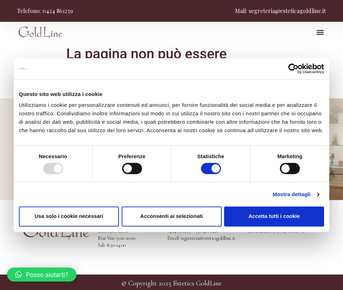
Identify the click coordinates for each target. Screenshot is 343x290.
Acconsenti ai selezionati (171, 216)
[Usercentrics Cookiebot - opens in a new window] (293, 68)
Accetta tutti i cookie (274, 216)
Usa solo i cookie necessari (69, 216)
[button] (320, 32)
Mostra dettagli (291, 194)
